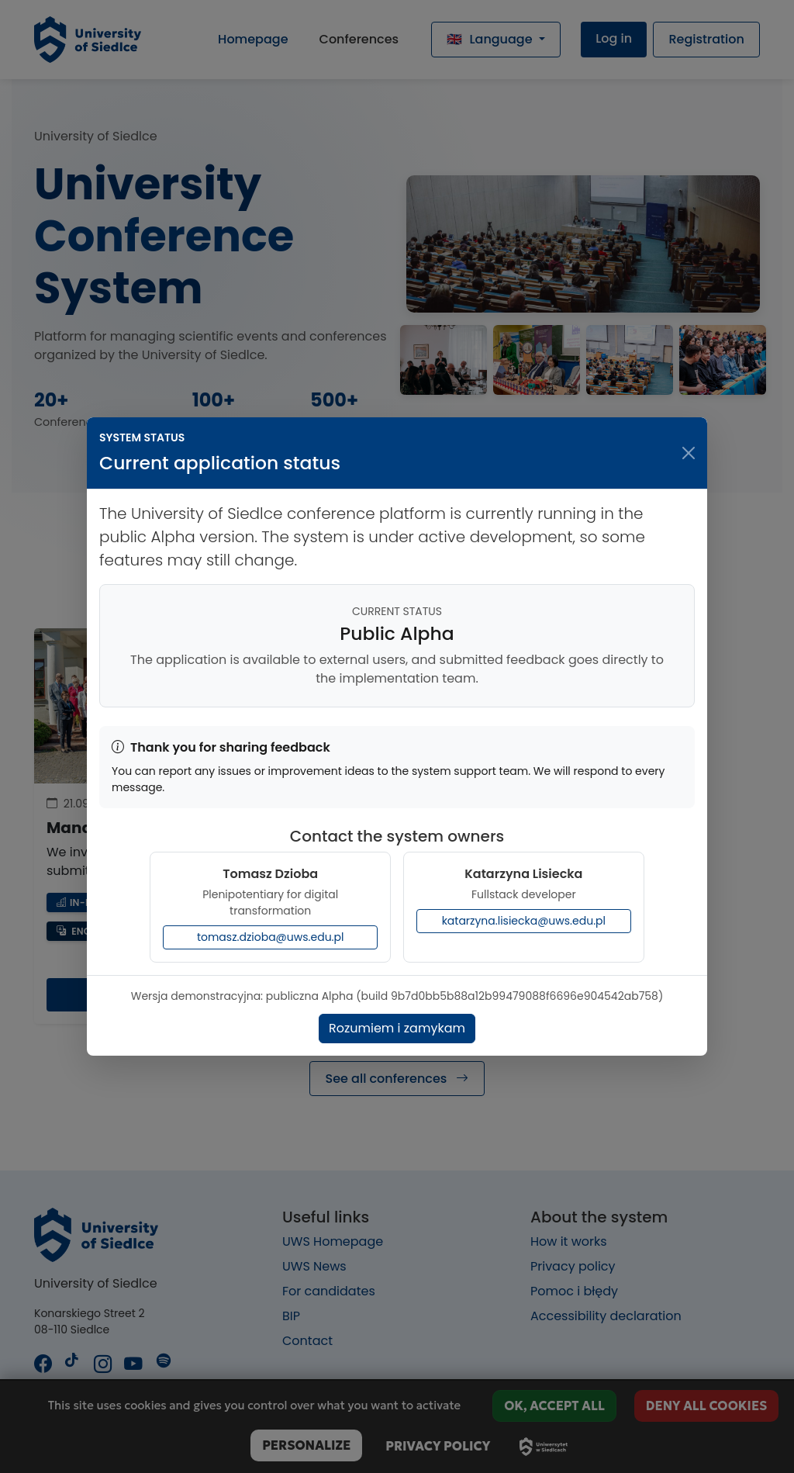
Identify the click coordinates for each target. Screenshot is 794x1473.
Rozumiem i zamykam (397, 1028)
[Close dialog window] (688, 453)
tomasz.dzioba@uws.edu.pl (270, 937)
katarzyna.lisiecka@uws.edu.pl (524, 920)
